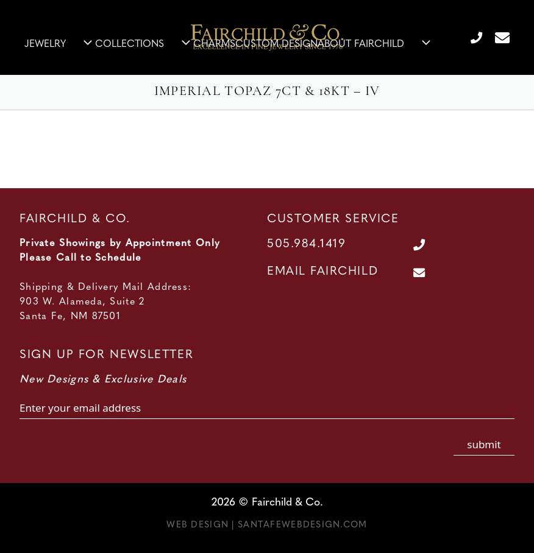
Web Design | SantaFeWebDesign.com (266, 525)
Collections (144, 44)
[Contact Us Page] (497, 37)
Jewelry (59, 44)
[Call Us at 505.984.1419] (471, 37)
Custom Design (276, 44)
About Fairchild (375, 44)
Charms (214, 44)
